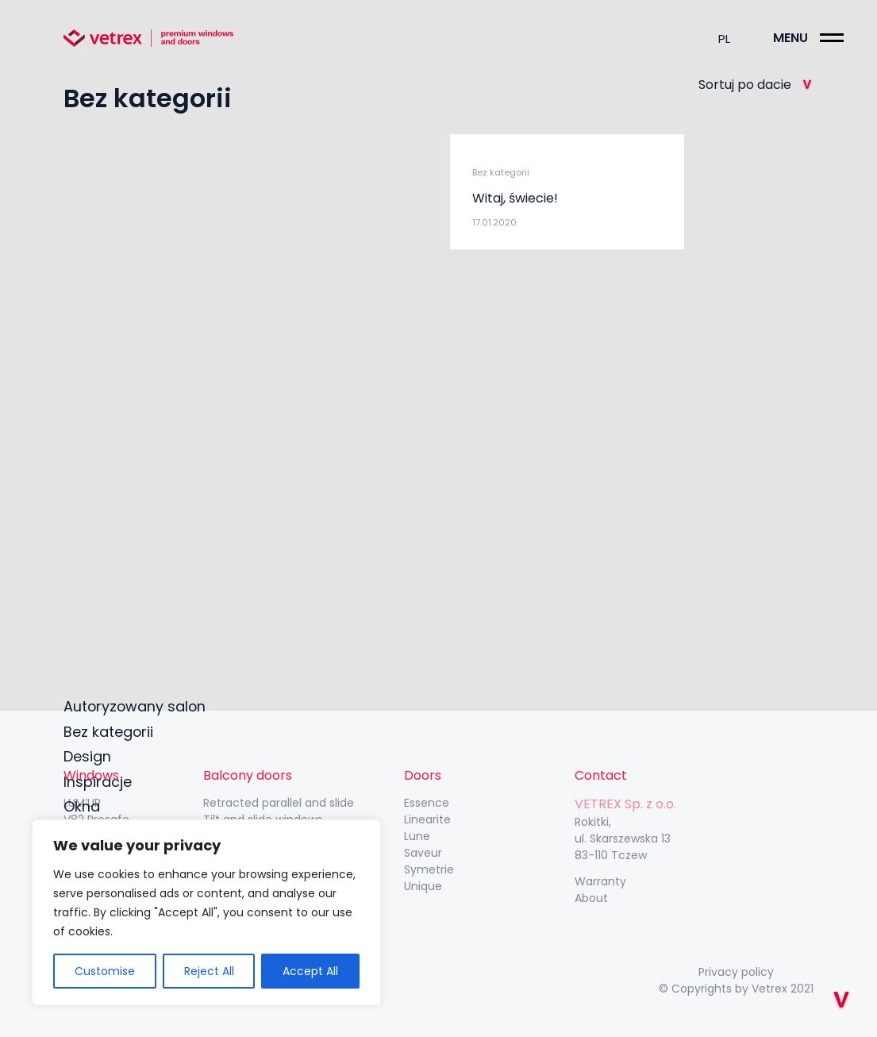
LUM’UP (82, 803)
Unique (423, 886)
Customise (105, 971)
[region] (206, 912)
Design (87, 755)
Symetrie (429, 869)
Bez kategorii (108, 729)
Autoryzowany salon (135, 704)
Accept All (310, 971)
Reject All (209, 971)
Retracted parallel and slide (278, 803)
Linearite (427, 819)
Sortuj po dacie (756, 84)
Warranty (600, 881)
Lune (417, 836)
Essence (426, 803)
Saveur (423, 853)
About (591, 898)
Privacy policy (736, 972)
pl (724, 38)
